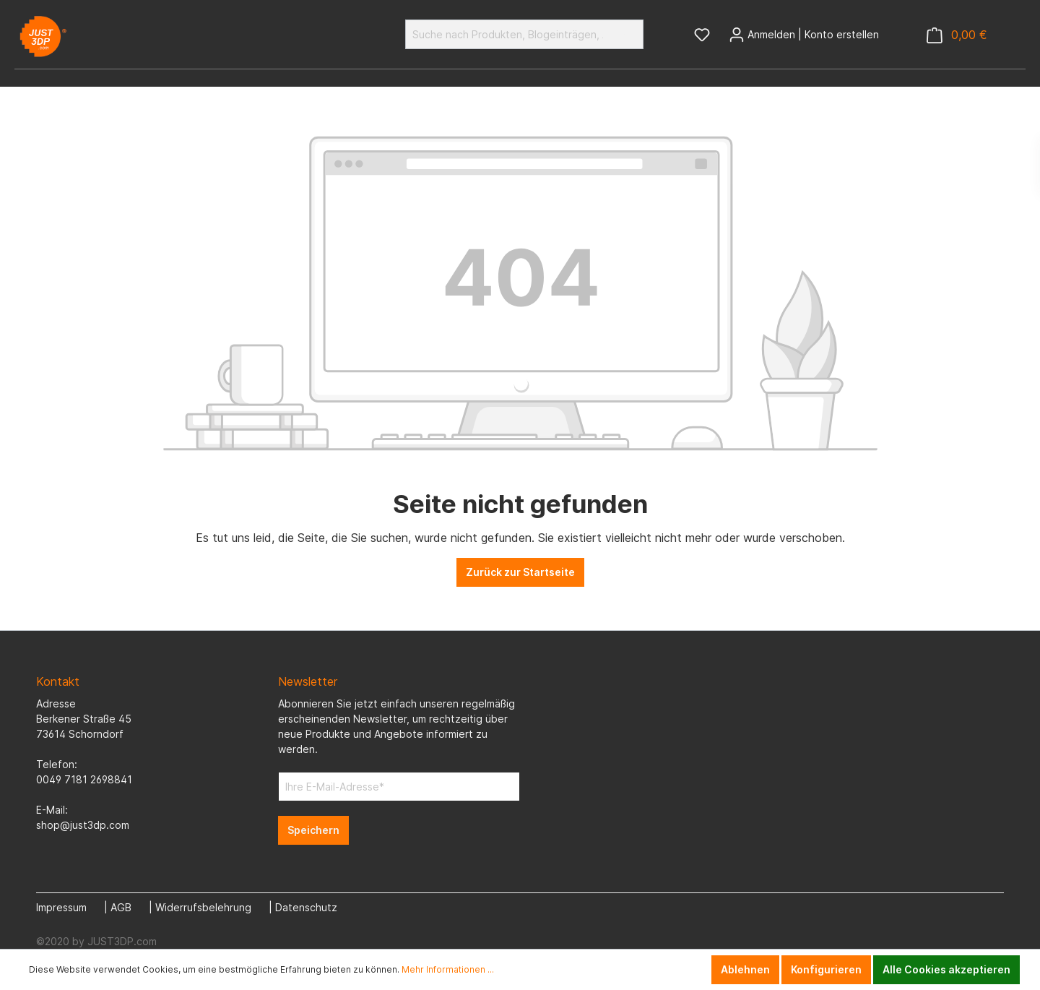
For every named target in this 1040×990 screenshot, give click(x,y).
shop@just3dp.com (82, 825)
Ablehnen (745, 969)
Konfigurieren (826, 969)
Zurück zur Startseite (520, 572)
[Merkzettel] (702, 34)
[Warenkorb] (957, 35)
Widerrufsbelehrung (203, 907)
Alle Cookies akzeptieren (946, 969)
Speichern (313, 830)
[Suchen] (627, 34)
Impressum (61, 907)
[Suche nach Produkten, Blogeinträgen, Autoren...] (507, 34)
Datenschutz (306, 907)
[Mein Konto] (803, 34)
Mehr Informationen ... (448, 969)
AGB (120, 907)
